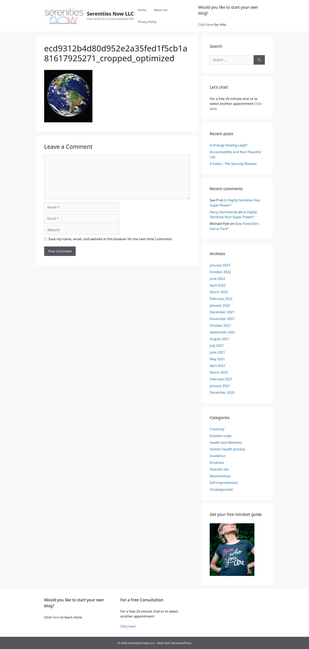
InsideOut (217, 456)
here (55, 617)
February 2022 (221, 298)
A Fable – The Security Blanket (233, 163)
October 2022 (220, 272)
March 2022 (219, 292)
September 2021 (222, 332)
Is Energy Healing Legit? (228, 145)
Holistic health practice (227, 449)
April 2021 (217, 365)
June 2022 (217, 278)
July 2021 (217, 345)
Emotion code (220, 435)
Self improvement (223, 482)
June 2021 (217, 352)
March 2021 (219, 372)
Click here (206, 24)
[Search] (259, 60)
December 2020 (222, 392)
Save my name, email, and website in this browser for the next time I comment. (110, 239)
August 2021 (219, 339)
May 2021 (217, 359)
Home (142, 10)
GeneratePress (181, 643)
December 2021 (222, 312)
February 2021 (221, 379)
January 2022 (220, 305)
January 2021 (220, 385)
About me (161, 10)
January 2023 (220, 265)
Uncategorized (221, 489)
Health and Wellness (226, 442)
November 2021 (222, 318)
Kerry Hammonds (223, 212)
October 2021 (220, 325)
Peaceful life (219, 469)
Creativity (217, 429)
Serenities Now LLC (110, 13)
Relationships (220, 476)
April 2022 (217, 285)
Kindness (217, 462)
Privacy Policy (147, 22)
